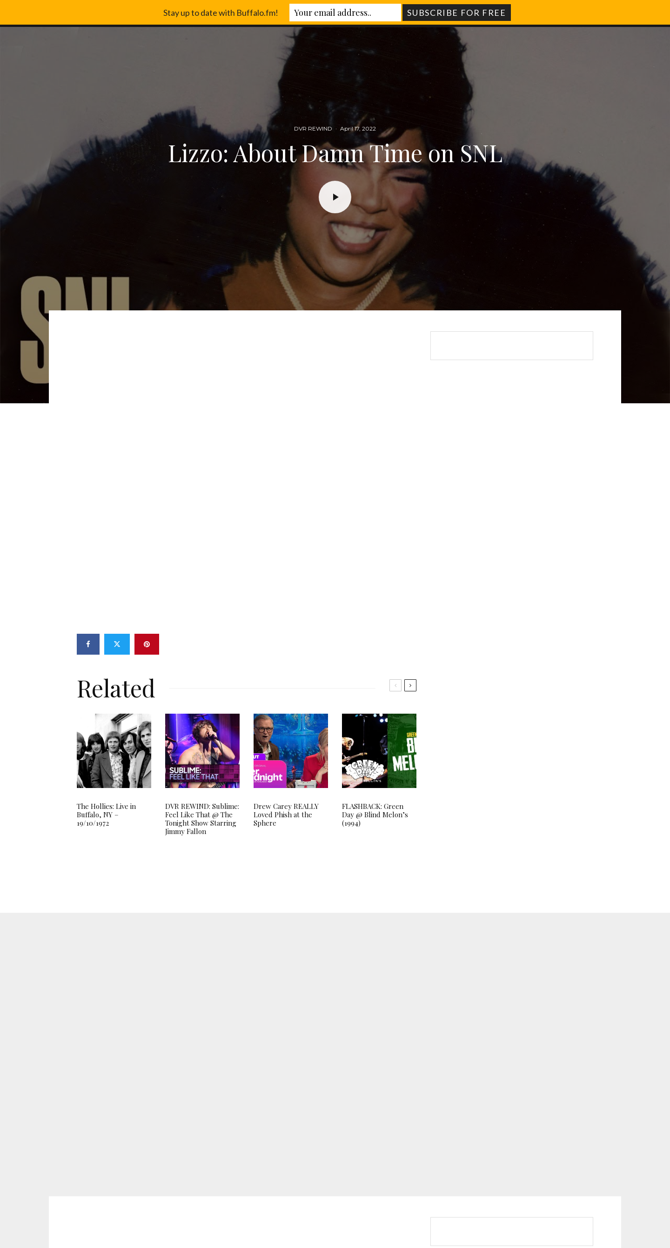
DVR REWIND (313, 128)
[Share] (88, 644)
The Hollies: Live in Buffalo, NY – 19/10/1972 (106, 814)
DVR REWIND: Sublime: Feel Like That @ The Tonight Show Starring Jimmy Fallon (202, 818)
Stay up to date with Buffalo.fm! (220, 12)
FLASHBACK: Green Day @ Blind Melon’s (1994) (375, 814)
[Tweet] (117, 644)
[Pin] (146, 644)
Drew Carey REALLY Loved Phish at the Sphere (286, 814)
